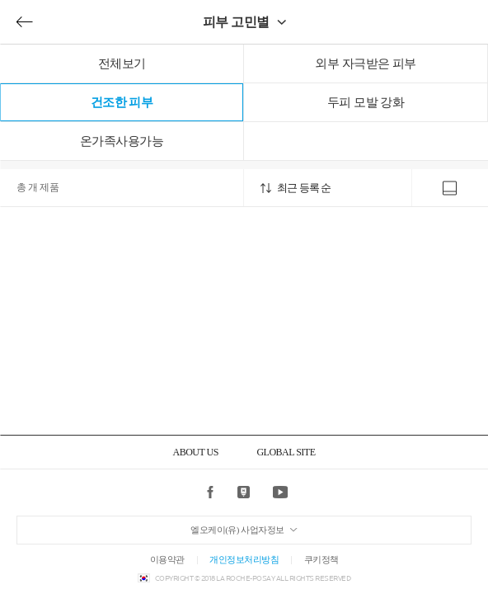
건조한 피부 (122, 102)
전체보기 (122, 63)
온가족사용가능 (122, 141)
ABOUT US (195, 452)
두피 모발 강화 (366, 102)
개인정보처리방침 (244, 559)
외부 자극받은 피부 (365, 63)
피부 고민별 (236, 22)
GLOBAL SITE (285, 452)
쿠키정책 (321, 559)
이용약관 (167, 559)
